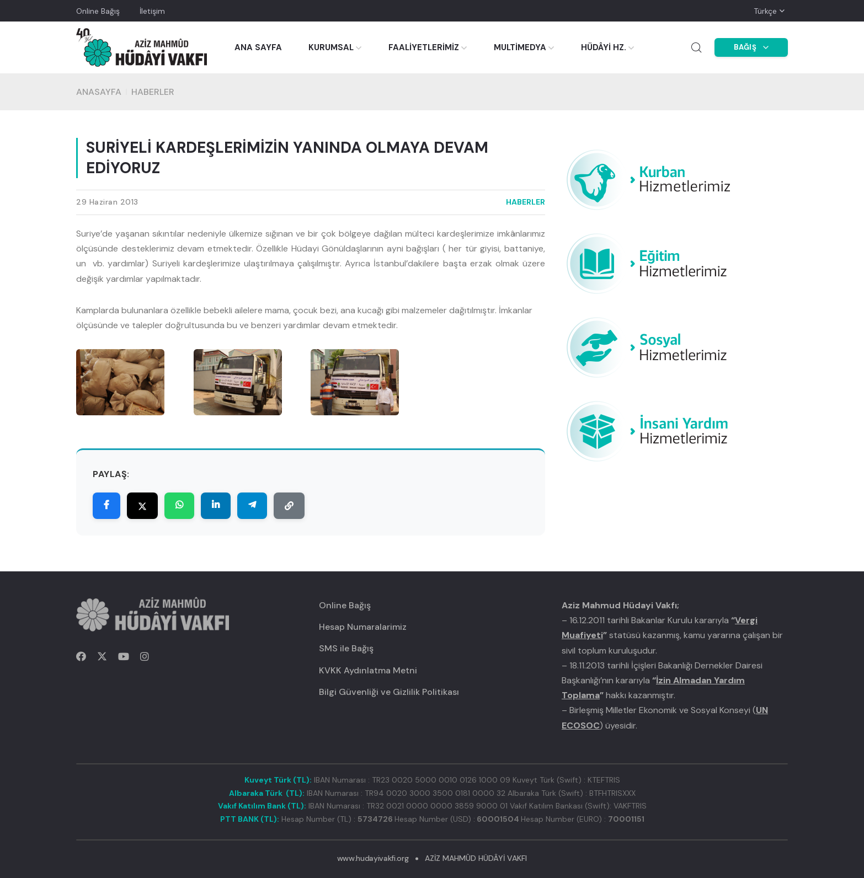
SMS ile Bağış (346, 648)
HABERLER (152, 92)
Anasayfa (98, 92)
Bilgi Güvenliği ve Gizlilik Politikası (389, 692)
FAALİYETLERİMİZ (423, 47)
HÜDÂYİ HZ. (603, 47)
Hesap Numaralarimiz (363, 627)
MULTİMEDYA (520, 47)
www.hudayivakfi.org (372, 858)
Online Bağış (98, 11)
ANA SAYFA (258, 47)
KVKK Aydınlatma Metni (368, 670)
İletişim (152, 11)
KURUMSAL (331, 47)
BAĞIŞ (751, 47)
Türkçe (765, 11)
